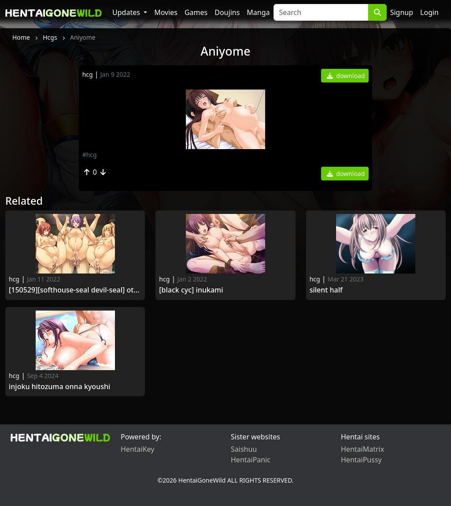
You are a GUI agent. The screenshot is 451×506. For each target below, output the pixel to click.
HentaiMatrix (362, 449)
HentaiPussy (361, 460)
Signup (401, 12)
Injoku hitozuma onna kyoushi (59, 386)
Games (196, 12)
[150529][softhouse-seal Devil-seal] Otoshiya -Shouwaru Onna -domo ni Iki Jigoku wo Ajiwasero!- (75, 290)
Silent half (326, 290)
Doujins (227, 12)
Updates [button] (127, 12)
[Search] (321, 12)
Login (429, 12)
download (346, 75)
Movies (165, 12)
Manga (258, 12)
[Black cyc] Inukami (192, 290)
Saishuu (244, 449)
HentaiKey (137, 449)
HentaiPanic (250, 460)
